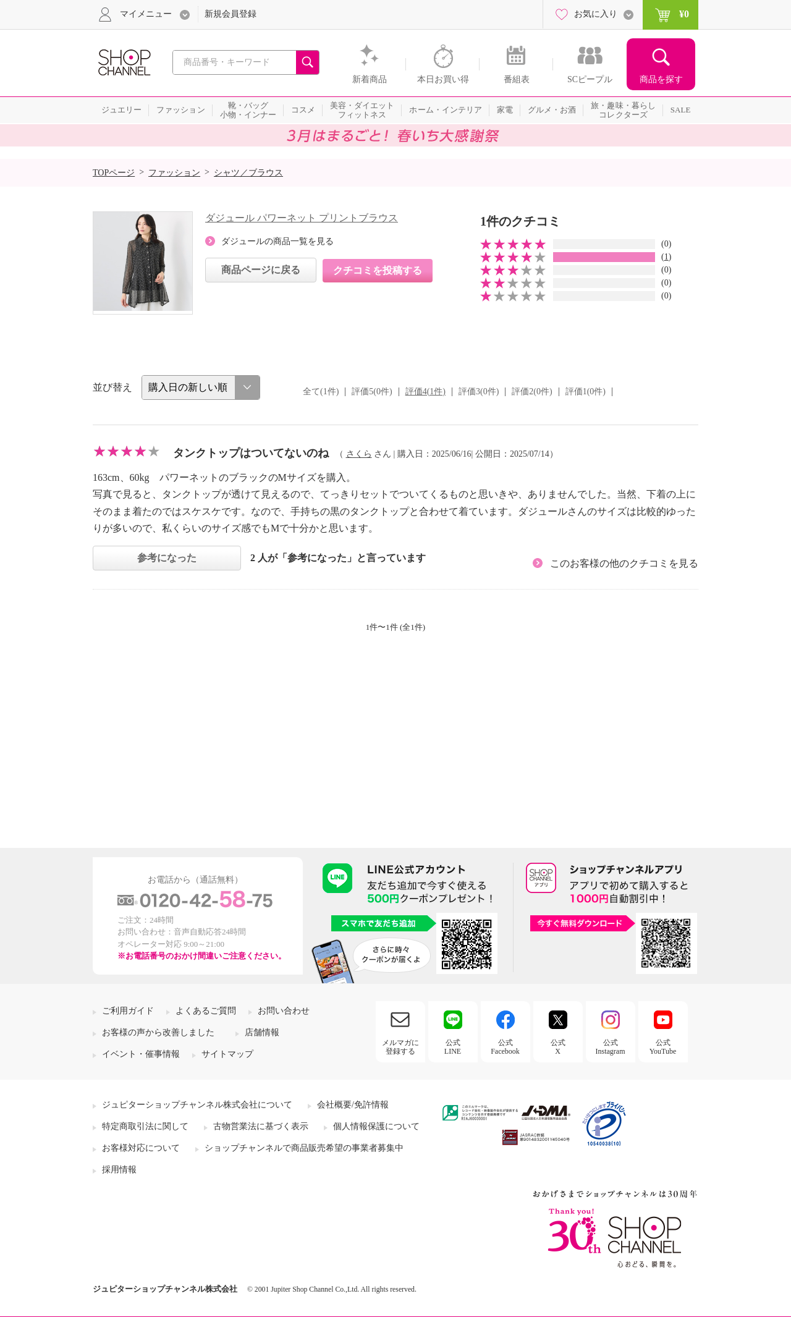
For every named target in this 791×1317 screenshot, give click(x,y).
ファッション (174, 172)
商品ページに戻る (260, 270)
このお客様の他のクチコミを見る (624, 563)
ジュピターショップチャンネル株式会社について (197, 1104)
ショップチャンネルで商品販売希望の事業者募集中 (304, 1148)
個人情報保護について (376, 1126)
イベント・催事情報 (141, 1054)
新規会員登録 (230, 14)
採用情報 (119, 1169)
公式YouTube (663, 1047)
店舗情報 (262, 1032)
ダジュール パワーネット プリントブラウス (301, 218)
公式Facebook (505, 1047)
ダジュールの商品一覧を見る (277, 241)
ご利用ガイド (128, 1010)
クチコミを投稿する (377, 270)
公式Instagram (610, 1047)
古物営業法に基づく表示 (260, 1126)
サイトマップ (227, 1054)
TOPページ (114, 172)
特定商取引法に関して (145, 1126)
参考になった (167, 558)
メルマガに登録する (400, 1047)
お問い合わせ (284, 1010)
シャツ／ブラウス (248, 172)
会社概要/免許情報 (353, 1104)
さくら (359, 454)
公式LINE (452, 1047)
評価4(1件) (425, 391)
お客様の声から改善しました (158, 1032)
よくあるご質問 (206, 1010)
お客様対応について (141, 1148)
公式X (558, 1047)
